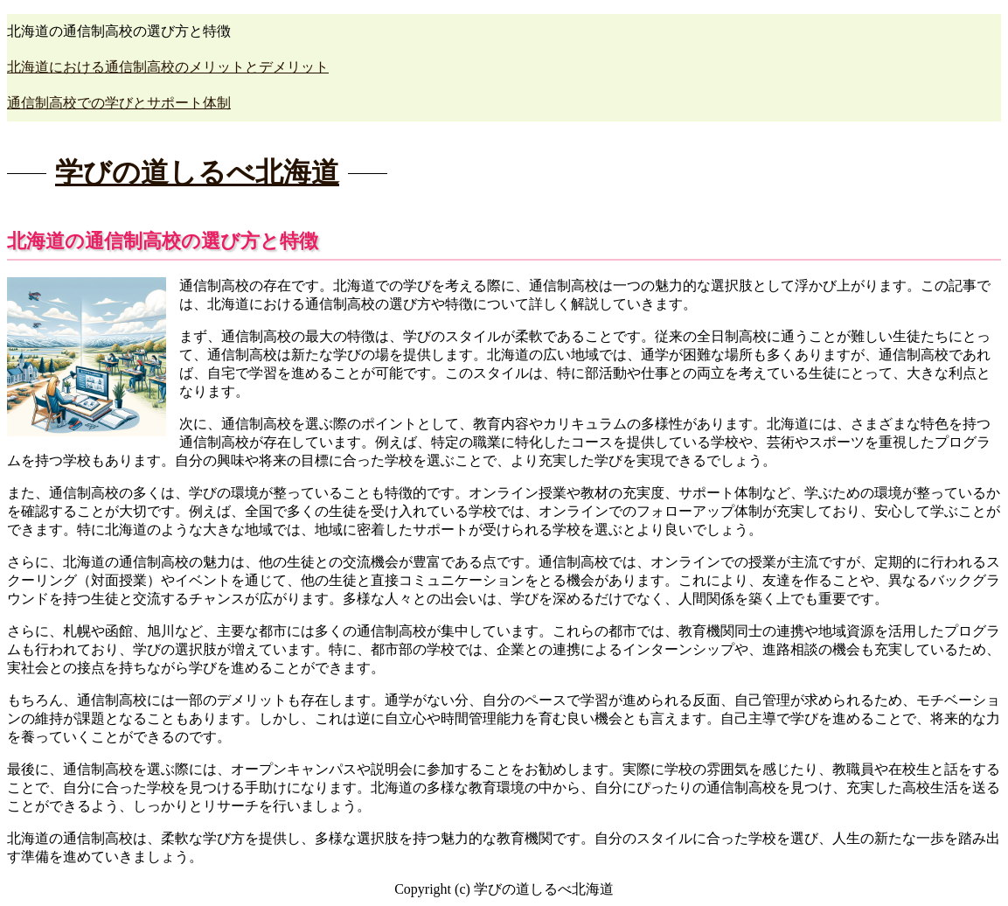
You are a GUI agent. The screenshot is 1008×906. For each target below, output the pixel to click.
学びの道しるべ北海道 (197, 172)
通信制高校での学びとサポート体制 (119, 102)
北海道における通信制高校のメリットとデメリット (168, 66)
